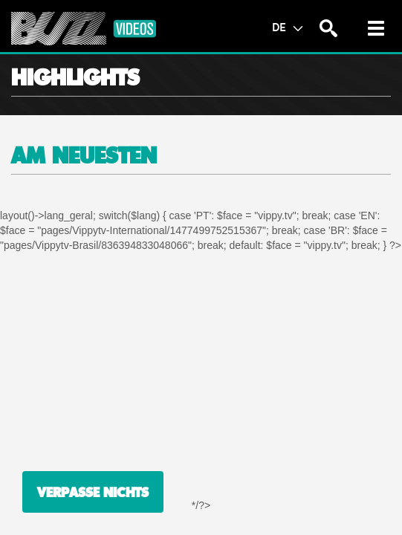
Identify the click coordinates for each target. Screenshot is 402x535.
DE (287, 26)
